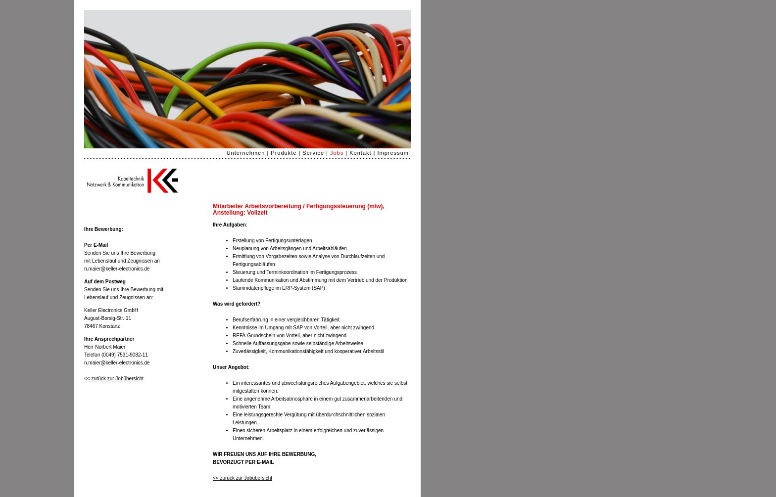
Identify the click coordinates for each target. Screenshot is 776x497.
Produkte (283, 153)
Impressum (393, 153)
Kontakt (360, 153)
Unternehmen (246, 153)
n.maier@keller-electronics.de (116, 268)
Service (313, 153)
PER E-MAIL (259, 462)
